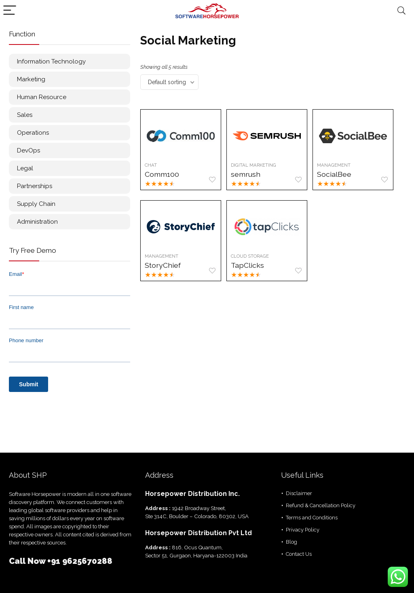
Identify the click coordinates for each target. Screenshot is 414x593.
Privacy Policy (302, 530)
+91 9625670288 (79, 561)
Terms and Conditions (312, 518)
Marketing (31, 79)
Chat (151, 165)
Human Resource (41, 97)
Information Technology (51, 61)
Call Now (28, 561)
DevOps (28, 150)
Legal (25, 168)
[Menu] (9, 10)
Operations (33, 132)
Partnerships (34, 186)
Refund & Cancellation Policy (320, 505)
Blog (291, 542)
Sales (24, 115)
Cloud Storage (250, 256)
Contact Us (299, 554)
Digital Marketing (253, 165)
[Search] (401, 10)
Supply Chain (36, 204)
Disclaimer (299, 493)
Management (334, 165)
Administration (37, 221)
